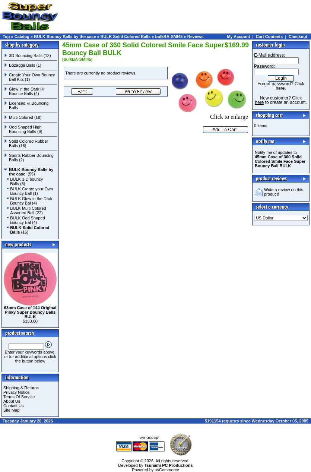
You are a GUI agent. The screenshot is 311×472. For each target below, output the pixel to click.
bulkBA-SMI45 (169, 36)
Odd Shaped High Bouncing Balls (25, 129)
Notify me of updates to (280, 159)
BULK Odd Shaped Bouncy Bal (27, 220)
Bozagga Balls (22, 65)
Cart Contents (269, 36)
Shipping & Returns (21, 388)
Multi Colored (21, 117)
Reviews (195, 36)
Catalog (22, 36)
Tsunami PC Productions (169, 465)
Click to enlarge (210, 114)
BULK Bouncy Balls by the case (65, 36)
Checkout (298, 36)
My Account (238, 36)
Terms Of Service (19, 397)
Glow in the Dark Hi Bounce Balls (26, 91)
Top (6, 36)
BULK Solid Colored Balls (125, 36)
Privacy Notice (16, 392)
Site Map (11, 410)
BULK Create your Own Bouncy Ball (31, 191)
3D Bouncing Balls (25, 55)
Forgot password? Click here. (280, 86)
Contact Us (13, 405)
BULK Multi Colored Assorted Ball (28, 210)
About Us (11, 401)
